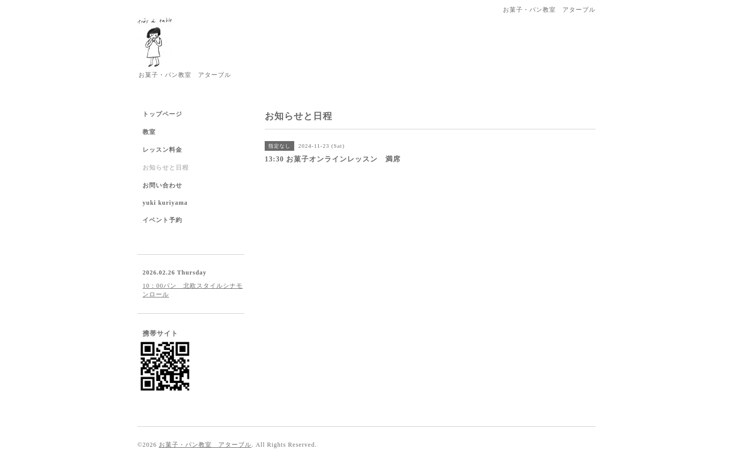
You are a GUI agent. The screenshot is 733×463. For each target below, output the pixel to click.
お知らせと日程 (166, 167)
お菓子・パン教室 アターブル (205, 444)
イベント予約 (162, 220)
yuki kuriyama (165, 202)
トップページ (162, 114)
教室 (149, 131)
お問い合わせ (162, 185)
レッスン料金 (162, 149)
